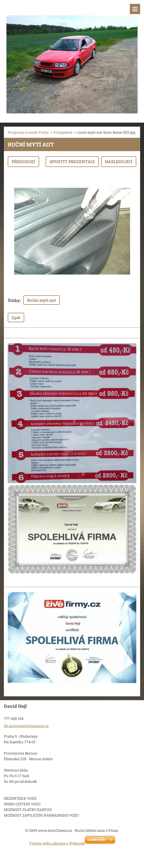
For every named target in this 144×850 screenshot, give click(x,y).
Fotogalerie (63, 132)
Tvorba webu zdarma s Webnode (57, 843)
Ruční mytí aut (41, 300)
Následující (118, 161)
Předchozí (23, 161)
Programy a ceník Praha (28, 132)
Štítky (14, 300)
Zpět (16, 317)
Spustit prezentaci (72, 161)
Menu (135, 9)
